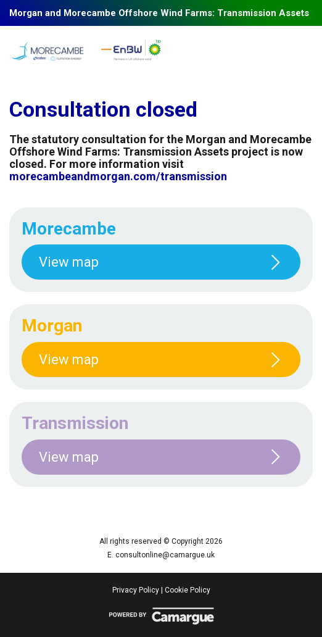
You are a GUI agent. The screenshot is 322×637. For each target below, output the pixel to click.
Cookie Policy (187, 590)
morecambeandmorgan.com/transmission (118, 176)
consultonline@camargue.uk (165, 555)
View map (161, 262)
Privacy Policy (135, 590)
